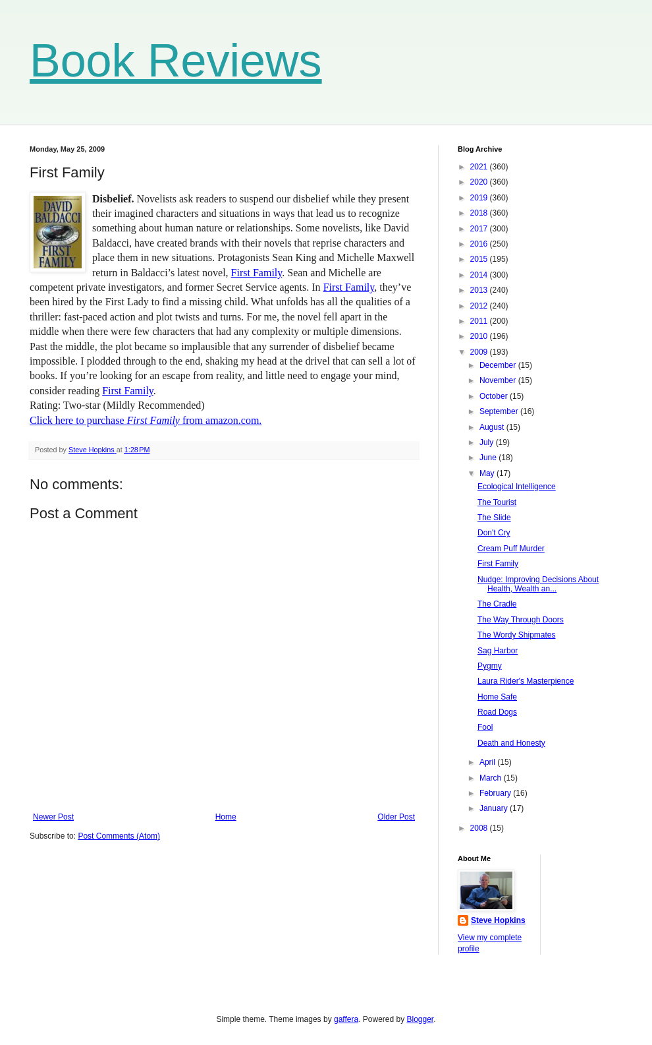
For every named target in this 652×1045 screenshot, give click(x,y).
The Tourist (496, 502)
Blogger (420, 1019)
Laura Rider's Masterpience (525, 681)
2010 (480, 336)
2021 (480, 166)
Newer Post (53, 816)
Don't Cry (493, 532)
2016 (480, 244)
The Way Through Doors (520, 619)
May (488, 473)
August (492, 427)
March (491, 778)
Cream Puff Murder (511, 548)
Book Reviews (176, 60)
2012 (480, 306)
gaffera (346, 1019)
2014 (480, 275)
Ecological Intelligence (516, 486)
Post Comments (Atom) (119, 836)
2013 (480, 290)
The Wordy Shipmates (516, 635)
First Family (257, 272)
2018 (480, 213)
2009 (480, 352)
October (494, 396)
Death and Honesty (511, 743)
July (487, 442)
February (496, 793)
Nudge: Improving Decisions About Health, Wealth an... (538, 584)
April (488, 762)
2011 (480, 321)
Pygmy (489, 666)
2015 (480, 259)
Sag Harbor (497, 650)
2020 (480, 182)
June (489, 457)
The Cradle (496, 604)
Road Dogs (497, 712)
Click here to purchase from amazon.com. (145, 420)
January (494, 808)
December (498, 365)
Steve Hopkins (498, 920)
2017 (480, 228)
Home (225, 816)
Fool (485, 727)
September (499, 411)
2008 (480, 828)
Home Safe (497, 697)
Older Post (396, 816)
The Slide (494, 517)
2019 (480, 197)
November (498, 380)
